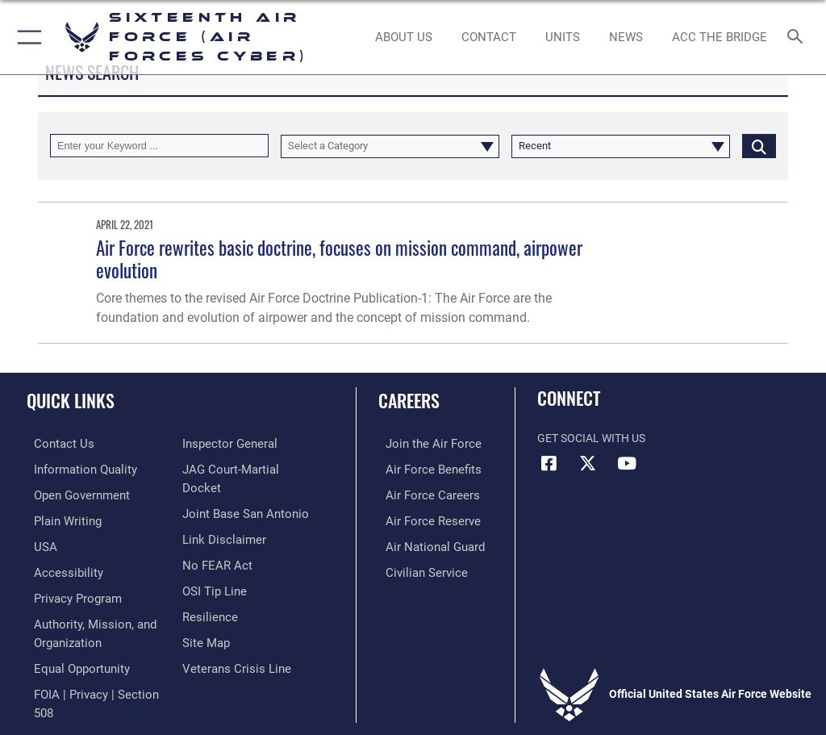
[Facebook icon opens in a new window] (549, 463)
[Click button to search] (759, 145)
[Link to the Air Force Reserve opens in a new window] (421, 518)
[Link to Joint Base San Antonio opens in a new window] (240, 518)
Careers (409, 400)
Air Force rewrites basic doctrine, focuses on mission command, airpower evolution (339, 258)
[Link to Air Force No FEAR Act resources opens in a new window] (214, 567)
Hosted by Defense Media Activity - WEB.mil (413, 699)
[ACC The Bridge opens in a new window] (719, 37)
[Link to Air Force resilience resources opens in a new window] (207, 617)
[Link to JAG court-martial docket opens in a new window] (246, 493)
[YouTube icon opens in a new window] (627, 463)
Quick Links (71, 400)
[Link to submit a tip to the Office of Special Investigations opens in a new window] (211, 592)
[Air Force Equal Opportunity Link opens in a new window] (72, 659)
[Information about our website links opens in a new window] (219, 542)
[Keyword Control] (159, 145)
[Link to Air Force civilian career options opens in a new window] (415, 567)
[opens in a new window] (75, 468)
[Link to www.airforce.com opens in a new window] (421, 443)
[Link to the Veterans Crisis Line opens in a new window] (231, 667)
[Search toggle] (798, 37)
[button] (26, 37)
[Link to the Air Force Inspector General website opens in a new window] (226, 468)
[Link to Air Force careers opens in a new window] (421, 493)
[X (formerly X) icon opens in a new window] (588, 463)
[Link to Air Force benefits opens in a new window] (422, 468)
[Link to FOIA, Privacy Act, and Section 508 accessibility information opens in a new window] (250, 443)
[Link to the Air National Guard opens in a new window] (424, 542)
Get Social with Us (591, 438)
